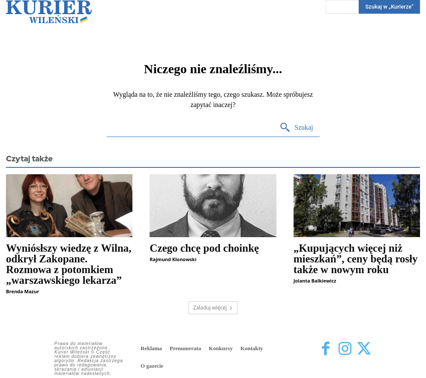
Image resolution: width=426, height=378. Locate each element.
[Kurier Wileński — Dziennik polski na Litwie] (49, 11)
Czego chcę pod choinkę (204, 248)
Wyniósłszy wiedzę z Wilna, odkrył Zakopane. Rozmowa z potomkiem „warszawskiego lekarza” (69, 264)
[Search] (296, 128)
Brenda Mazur (22, 291)
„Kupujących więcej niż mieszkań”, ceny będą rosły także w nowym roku (356, 258)
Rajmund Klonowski (173, 259)
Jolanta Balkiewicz (315, 280)
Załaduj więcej (213, 307)
